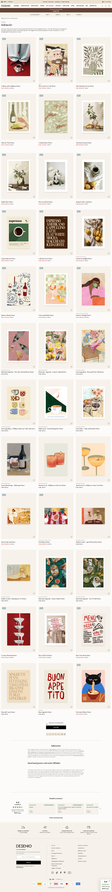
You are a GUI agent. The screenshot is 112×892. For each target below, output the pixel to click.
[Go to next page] (64, 734)
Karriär (53, 856)
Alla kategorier (35, 14)
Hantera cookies (82, 861)
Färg (47, 14)
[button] (106, 885)
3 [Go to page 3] (55, 734)
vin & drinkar (40, 752)
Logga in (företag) (56, 868)
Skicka (28, 862)
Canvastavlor (25, 5)
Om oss (53, 845)
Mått (68, 14)
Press (52, 850)
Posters (16, 5)
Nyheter (58, 5)
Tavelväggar (80, 5)
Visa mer (56, 727)
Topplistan (65, 5)
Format (58, 14)
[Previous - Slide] (26, 808)
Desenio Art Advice (83, 845)
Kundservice (81, 848)
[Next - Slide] (100, 808)
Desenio (60, 887)
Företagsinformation (56, 853)
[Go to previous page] (47, 734)
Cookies (80, 858)
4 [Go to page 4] (58, 734)
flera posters (52, 749)
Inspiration (93, 5)
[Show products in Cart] (109, 6)
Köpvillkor (80, 853)
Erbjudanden (50, 5)
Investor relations (55, 848)
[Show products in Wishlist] (105, 6)
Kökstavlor (15, 18)
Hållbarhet (54, 858)
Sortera (79, 14)
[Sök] (102, 6)
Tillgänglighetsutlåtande (57, 861)
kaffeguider (34, 752)
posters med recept (49, 752)
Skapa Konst (35, 5)
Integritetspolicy (82, 856)
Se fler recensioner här (56, 817)
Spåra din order (82, 850)
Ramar (42, 5)
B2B (87, 5)
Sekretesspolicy (19, 867)
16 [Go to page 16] (61, 734)
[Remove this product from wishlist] (34, 81)
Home (72, 5)
